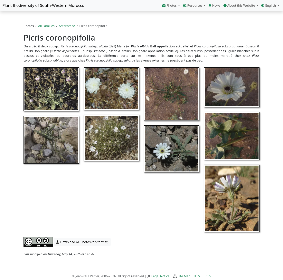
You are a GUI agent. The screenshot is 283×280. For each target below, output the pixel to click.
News (214, 5)
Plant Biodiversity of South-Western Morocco (43, 5)
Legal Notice (160, 276)
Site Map (184, 276)
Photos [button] (169, 5)
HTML (198, 276)
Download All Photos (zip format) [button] (82, 242)
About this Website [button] (239, 5)
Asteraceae (67, 26)
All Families (46, 26)
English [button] (269, 5)
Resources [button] (193, 5)
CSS (208, 276)
